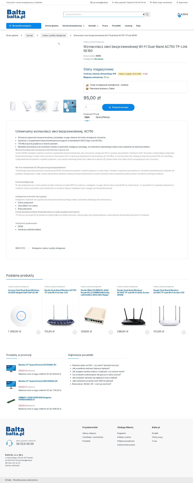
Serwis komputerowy (72, 26)
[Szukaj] (147, 14)
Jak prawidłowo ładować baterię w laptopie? (91, 368)
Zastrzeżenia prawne (126, 445)
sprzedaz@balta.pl (99, 2)
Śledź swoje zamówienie (161, 2)
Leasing (128, 26)
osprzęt (29, 35)
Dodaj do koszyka (120, 107)
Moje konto (182, 2)
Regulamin (121, 433)
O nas (154, 441)
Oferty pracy (157, 437)
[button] (59, 43)
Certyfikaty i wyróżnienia (92, 437)
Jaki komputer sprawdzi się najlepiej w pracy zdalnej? (94, 378)
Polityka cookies (124, 437)
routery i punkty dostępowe (54, 35)
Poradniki (116, 26)
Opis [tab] (86, 117)
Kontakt (92, 26)
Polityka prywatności (125, 441)
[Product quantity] (93, 107)
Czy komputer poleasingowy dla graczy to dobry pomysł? (96, 374)
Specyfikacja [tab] (102, 117)
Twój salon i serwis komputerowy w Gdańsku (24, 2)
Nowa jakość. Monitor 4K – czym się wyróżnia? (91, 384)
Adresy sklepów (89, 433)
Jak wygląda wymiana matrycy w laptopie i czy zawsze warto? (98, 371)
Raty (138, 26)
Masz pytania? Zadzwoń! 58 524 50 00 (129, 2)
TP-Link (96, 114)
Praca (105, 26)
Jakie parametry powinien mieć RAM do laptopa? (92, 381)
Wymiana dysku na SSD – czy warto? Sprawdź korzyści (95, 365)
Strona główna (51, 26)
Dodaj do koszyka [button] (38, 332)
